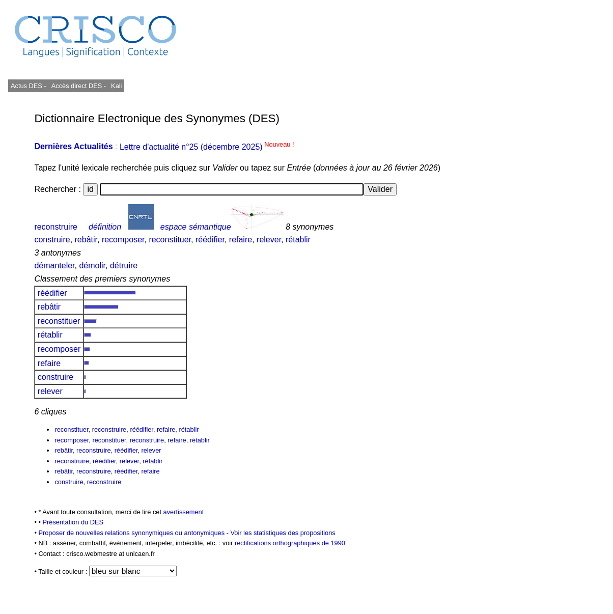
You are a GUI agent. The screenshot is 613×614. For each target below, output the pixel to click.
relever (269, 239)
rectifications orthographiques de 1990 (290, 543)
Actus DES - (28, 86)
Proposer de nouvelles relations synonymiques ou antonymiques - (134, 533)
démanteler (54, 265)
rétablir (298, 239)
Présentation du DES (72, 522)
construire (52, 239)
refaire (240, 239)
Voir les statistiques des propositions (282, 533)
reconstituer (170, 239)
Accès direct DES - (78, 86)
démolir (92, 265)
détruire (123, 265)
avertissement (183, 512)
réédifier (210, 239)
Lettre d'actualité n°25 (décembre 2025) (207, 147)
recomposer (123, 239)
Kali (116, 86)
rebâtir (86, 239)
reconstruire (55, 226)
